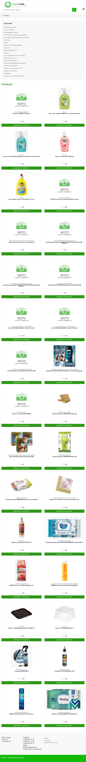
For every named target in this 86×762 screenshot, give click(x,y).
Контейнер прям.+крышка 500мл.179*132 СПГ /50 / (21, 371)
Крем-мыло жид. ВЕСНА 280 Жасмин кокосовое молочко (64, 113)
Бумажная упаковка (10, 27)
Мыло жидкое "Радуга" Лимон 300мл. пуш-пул (21, 199)
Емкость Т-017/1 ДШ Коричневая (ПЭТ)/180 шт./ (21, 628)
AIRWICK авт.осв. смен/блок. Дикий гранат (21, 585)
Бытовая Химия (9, 30)
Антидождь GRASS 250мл (21, 671)
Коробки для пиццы (64, 412)
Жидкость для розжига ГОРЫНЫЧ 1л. (21, 542)
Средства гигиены (9, 58)
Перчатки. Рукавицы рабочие (13, 45)
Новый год (7, 40)
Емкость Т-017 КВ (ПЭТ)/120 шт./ (64, 628)
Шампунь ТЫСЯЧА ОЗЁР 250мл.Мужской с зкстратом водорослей (64, 371)
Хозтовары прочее (64, 198)
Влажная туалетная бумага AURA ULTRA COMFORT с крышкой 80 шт (64, 542)
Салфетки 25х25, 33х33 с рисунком (64, 498)
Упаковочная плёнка (10, 71)
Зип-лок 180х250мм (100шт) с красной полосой (64, 328)
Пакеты (6, 43)
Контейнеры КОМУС (21, 112)
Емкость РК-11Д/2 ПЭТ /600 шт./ (21, 113)
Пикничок (7, 48)
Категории (8, 23)
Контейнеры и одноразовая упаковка (16, 35)
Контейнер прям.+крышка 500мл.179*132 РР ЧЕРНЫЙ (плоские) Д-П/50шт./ (64, 242)
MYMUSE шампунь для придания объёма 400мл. (64, 585)
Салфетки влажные (64, 455)
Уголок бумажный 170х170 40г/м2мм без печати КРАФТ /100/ (64, 285)
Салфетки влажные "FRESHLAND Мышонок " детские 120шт (21, 499)
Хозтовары (7, 73)
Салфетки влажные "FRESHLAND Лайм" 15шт (64, 456)
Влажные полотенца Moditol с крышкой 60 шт (64, 714)
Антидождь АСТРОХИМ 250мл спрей (64, 671)
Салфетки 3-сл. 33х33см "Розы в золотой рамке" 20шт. (64, 499)
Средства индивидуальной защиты (15, 63)
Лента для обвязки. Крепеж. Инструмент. (17, 37)
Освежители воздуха (21, 584)
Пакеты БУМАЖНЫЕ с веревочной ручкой (21, 455)
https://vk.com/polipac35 (33, 749)
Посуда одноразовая (10, 50)
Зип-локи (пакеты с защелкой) (21, 326)
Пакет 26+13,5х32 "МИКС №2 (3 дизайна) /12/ (21, 456)
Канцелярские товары (11, 32)
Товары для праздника (11, 66)
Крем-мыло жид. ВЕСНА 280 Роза (64, 156)
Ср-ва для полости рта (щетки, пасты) (21, 241)
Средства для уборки (11, 60)
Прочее (6, 53)
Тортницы (21, 627)
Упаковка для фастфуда (64, 284)
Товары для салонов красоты (13, 68)
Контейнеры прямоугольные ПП (64, 241)
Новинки (6, 15)
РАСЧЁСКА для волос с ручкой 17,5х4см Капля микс (64, 199)
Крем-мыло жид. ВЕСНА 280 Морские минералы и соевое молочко (21, 156)
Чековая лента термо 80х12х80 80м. (21, 414)
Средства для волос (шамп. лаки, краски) (64, 369)
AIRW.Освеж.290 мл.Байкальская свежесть (21, 714)
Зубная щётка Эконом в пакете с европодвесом (21, 242)
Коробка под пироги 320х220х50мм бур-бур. (64, 414)
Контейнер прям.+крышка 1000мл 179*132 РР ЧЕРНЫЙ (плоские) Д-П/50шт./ (21, 285)
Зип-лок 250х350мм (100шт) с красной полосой (21, 328)
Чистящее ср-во (21, 669)
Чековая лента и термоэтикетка (14, 76)
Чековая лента (21, 412)
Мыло (64, 112)
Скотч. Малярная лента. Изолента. (15, 55)
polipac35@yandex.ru (30, 747)
